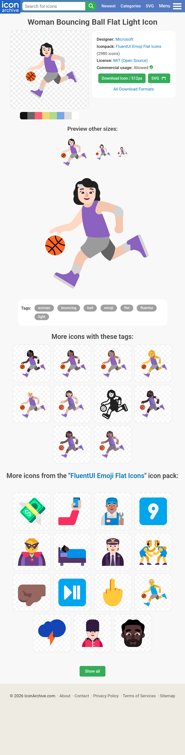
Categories (130, 5)
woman (44, 308)
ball (90, 308)
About (64, 695)
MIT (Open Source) (130, 60)
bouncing (68, 308)
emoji (108, 308)
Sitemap (167, 695)
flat (127, 308)
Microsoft (124, 39)
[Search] (91, 6)
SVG (150, 5)
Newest (108, 5)
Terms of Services (139, 695)
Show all (92, 671)
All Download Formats (133, 89)
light (41, 316)
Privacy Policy (105, 695)
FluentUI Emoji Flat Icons (138, 46)
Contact (82, 695)
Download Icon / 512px (122, 78)
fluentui (146, 308)
